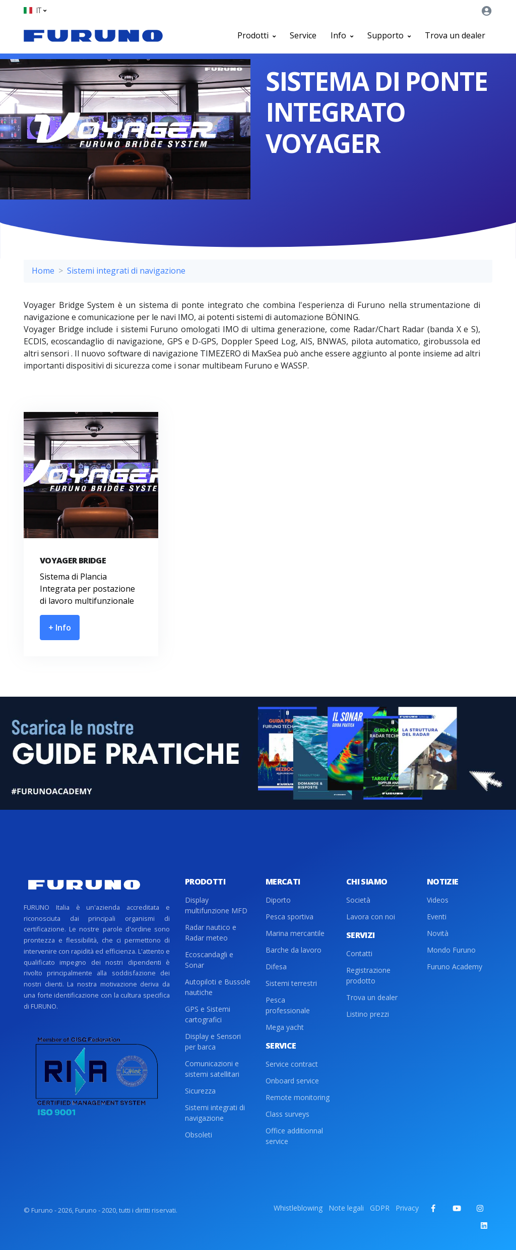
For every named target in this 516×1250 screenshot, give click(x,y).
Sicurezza (200, 1091)
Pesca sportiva (289, 916)
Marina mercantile (295, 933)
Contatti (359, 953)
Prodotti (256, 35)
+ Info (59, 627)
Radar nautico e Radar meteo (210, 932)
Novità (437, 933)
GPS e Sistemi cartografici (207, 1014)
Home (43, 270)
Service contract (292, 1064)
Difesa (276, 966)
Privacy (407, 1208)
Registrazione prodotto (368, 975)
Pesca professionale (288, 1005)
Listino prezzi (367, 1014)
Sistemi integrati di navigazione (126, 270)
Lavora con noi (370, 916)
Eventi (436, 916)
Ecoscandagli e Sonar (209, 960)
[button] (35, 10)
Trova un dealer (455, 35)
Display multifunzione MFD (216, 905)
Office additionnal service (294, 1136)
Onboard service (292, 1080)
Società (358, 900)
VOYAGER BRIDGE (73, 560)
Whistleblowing (298, 1208)
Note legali (346, 1208)
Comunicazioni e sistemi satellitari (212, 1069)
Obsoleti (198, 1134)
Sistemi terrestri (291, 983)
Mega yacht (285, 1027)
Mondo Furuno (451, 950)
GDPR (380, 1208)
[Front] (93, 35)
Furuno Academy (454, 966)
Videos (437, 900)
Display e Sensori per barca (213, 1041)
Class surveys (287, 1114)
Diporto (278, 900)
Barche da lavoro (293, 950)
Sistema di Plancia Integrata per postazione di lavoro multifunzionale (87, 588)
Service (303, 35)
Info (342, 35)
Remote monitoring (298, 1097)
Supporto (389, 35)
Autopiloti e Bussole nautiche (217, 987)
